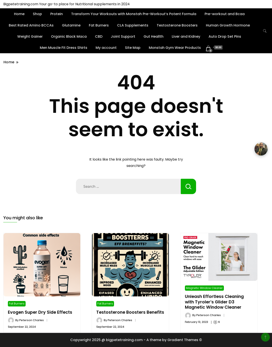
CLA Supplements (132, 25)
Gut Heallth (153, 36)
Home (19, 13)
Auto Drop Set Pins (225, 36)
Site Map (132, 47)
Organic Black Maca (69, 36)
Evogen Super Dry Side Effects (40, 312)
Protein (56, 13)
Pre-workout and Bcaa (225, 13)
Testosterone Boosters (177, 25)
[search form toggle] (265, 31)
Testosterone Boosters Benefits (130, 312)
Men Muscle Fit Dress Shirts (63, 47)
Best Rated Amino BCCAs (31, 25)
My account (106, 47)
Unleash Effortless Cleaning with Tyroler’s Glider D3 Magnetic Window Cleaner (214, 302)
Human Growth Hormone (228, 25)
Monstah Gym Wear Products (175, 47)
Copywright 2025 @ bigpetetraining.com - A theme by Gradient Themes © (136, 339)
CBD (98, 36)
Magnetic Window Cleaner (204, 288)
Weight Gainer (30, 36)
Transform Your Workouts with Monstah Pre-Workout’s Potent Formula (133, 13)
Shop (37, 13)
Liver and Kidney (186, 36)
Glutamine (71, 25)
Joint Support (123, 36)
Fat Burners (99, 25)
